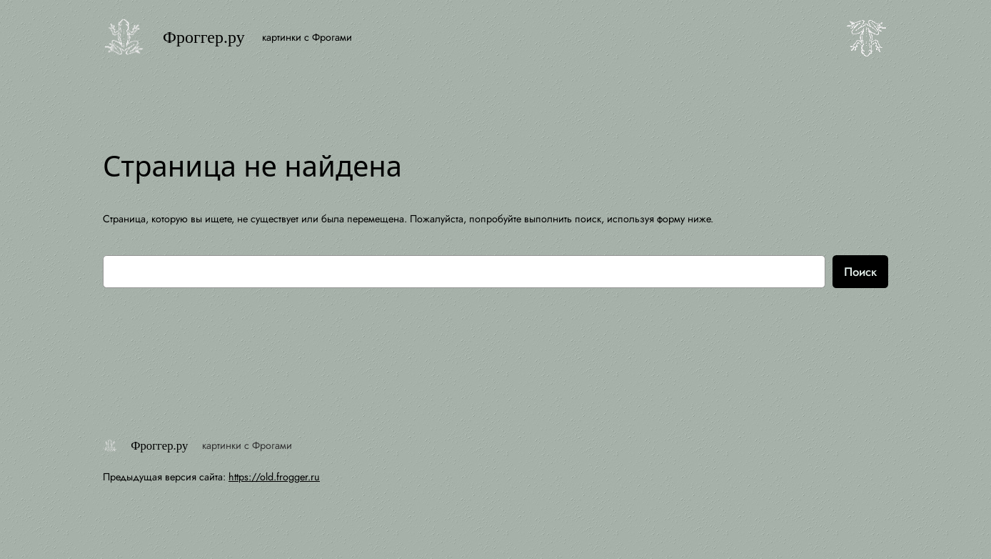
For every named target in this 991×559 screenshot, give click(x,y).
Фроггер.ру (204, 37)
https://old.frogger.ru (274, 477)
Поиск (860, 271)
